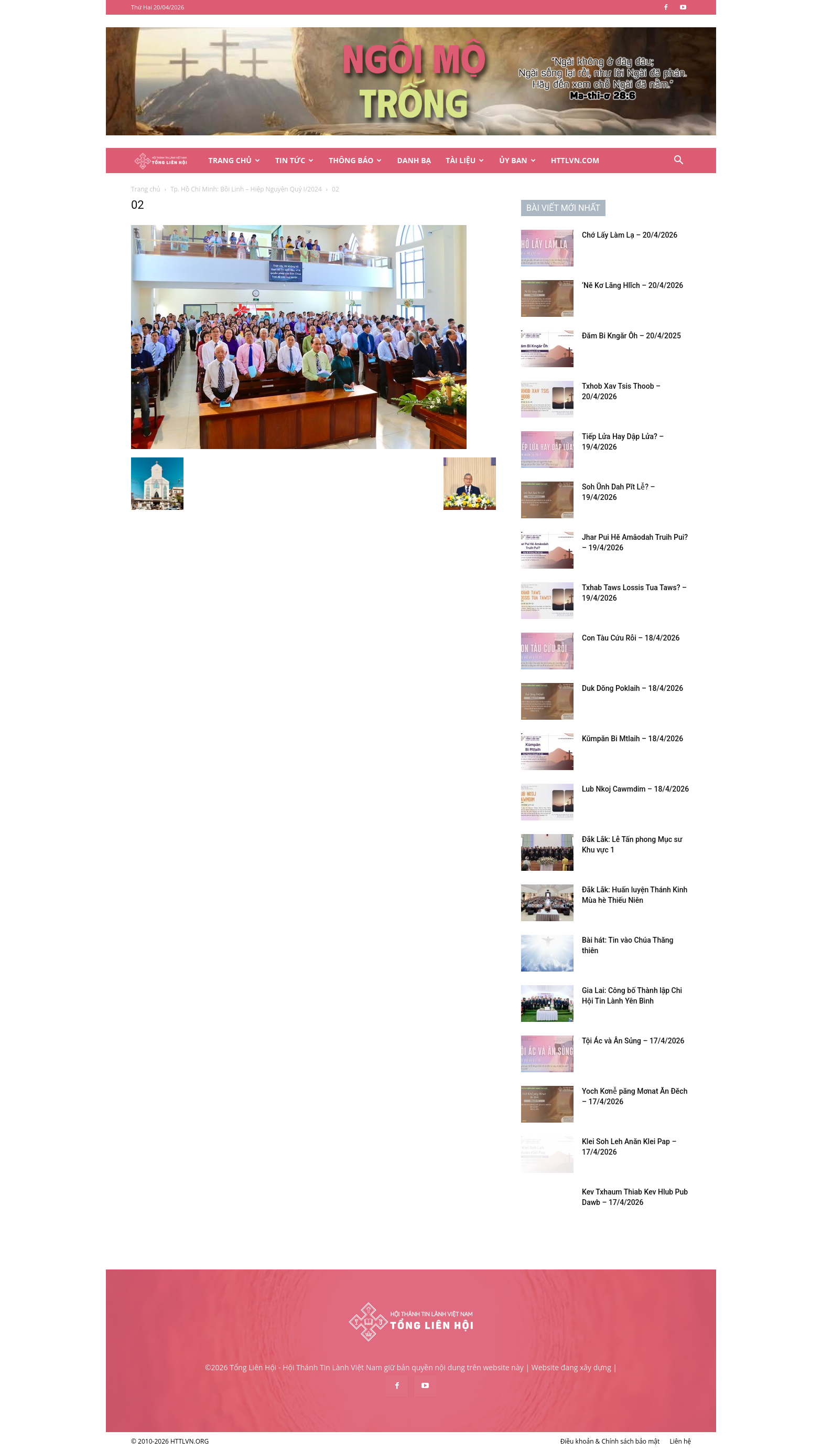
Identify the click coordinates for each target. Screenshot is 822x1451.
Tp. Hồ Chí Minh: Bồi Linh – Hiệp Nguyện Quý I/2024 (246, 189)
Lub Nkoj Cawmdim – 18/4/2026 (635, 789)
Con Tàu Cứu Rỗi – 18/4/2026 (630, 638)
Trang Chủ (234, 160)
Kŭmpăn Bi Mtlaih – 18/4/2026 (632, 738)
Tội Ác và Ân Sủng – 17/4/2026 (633, 1041)
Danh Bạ (414, 160)
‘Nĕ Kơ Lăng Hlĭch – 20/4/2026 (632, 285)
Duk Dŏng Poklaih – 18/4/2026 (632, 688)
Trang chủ (145, 189)
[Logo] (166, 161)
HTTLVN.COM (575, 160)
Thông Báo (355, 160)
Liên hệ (680, 1441)
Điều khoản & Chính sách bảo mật (610, 1441)
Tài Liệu (465, 160)
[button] (678, 161)
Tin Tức (294, 160)
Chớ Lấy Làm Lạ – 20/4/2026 (629, 235)
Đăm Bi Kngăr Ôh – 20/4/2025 (631, 336)
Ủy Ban (517, 160)
